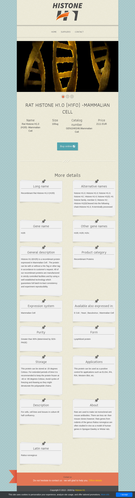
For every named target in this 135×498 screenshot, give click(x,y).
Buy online (67, 146)
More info (105, 494)
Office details (95, 480)
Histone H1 (80, 490)
